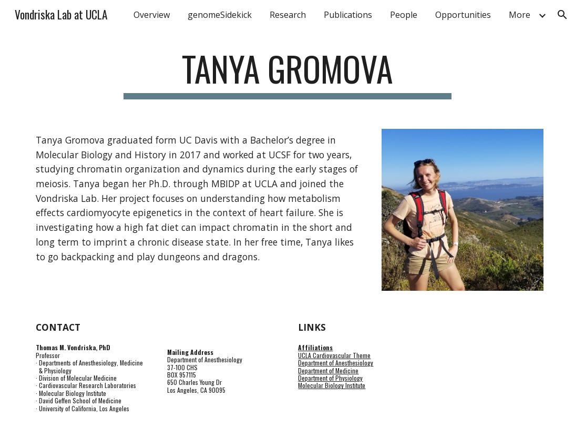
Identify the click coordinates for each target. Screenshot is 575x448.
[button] (562, 14)
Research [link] (288, 15)
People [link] (403, 15)
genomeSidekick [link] (220, 15)
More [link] (519, 15)
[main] (287, 74)
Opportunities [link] (463, 15)
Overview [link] (152, 15)
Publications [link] (348, 15)
